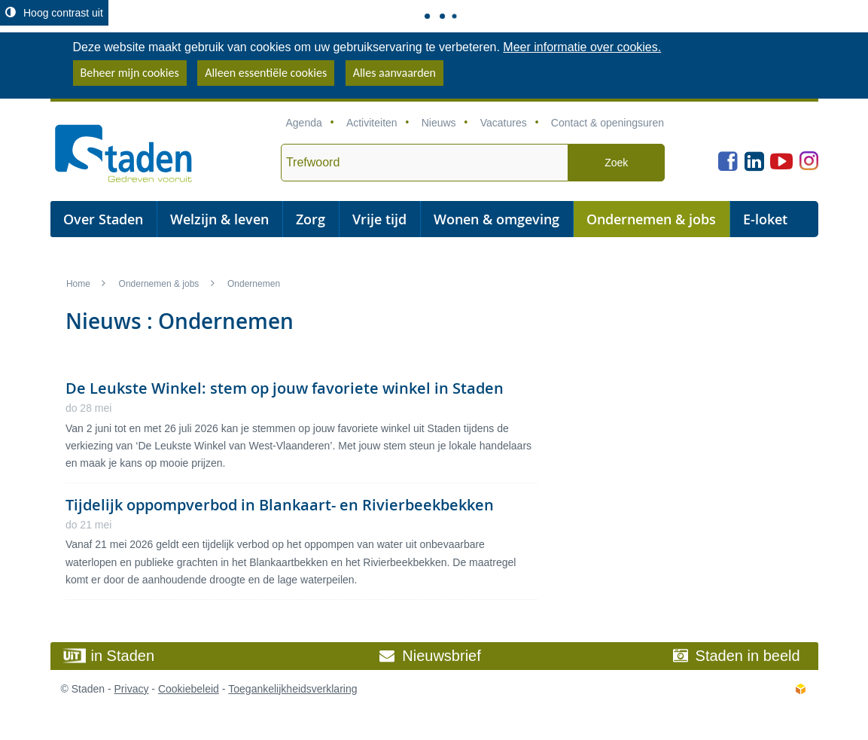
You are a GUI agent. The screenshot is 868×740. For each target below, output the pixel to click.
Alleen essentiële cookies (266, 72)
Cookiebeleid (188, 689)
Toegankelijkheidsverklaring (292, 689)
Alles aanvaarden (394, 72)
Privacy (131, 689)
